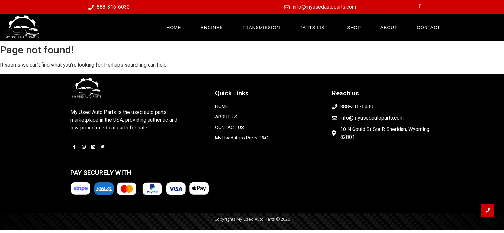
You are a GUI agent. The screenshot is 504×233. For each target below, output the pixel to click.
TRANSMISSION (261, 27)
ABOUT (388, 27)
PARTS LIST (313, 27)
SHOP (354, 27)
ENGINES (212, 27)
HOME (173, 27)
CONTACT (428, 27)
